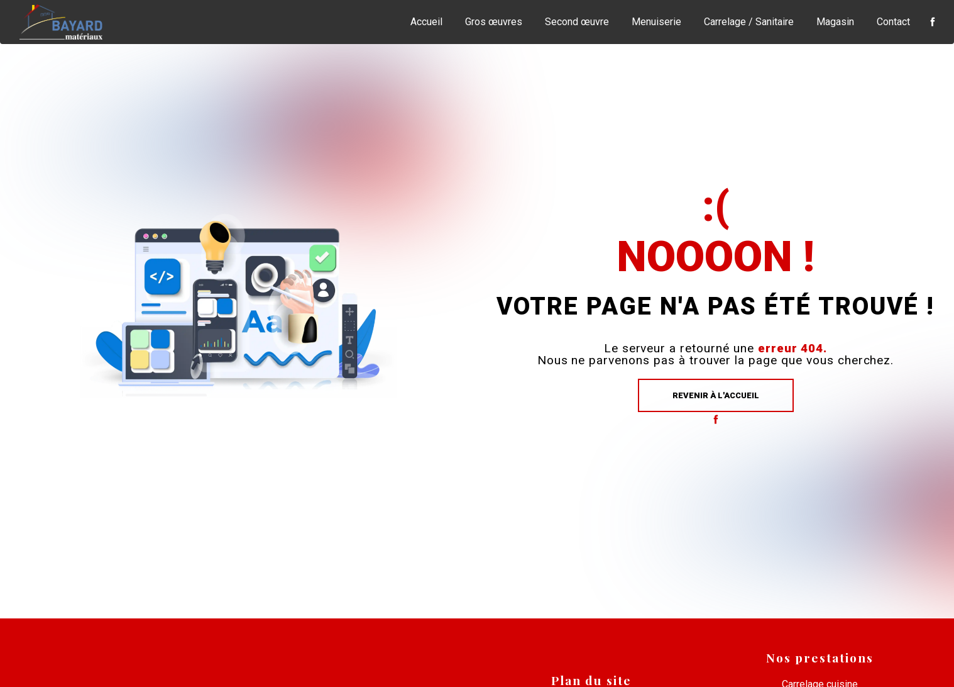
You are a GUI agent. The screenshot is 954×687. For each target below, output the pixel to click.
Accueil (426, 22)
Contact (893, 22)
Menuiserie (656, 22)
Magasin (835, 22)
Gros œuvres (493, 22)
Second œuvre (577, 22)
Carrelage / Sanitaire (749, 22)
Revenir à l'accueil (715, 395)
